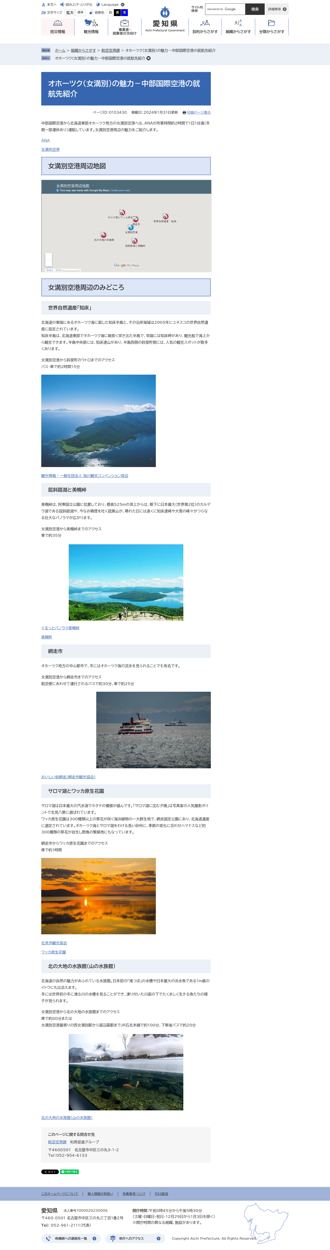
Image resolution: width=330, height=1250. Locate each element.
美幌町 (46, 637)
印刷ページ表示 (199, 112)
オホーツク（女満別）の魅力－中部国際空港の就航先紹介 (100, 58)
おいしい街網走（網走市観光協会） (68, 777)
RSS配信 (161, 1193)
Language (110, 4)
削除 (148, 58)
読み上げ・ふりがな (79, 4)
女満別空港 (50, 149)
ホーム (60, 50)
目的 (205, 32)
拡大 (70, 12)
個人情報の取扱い (100, 1193)
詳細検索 (274, 9)
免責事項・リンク (134, 1193)
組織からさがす (83, 50)
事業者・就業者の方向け (125, 31)
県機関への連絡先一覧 (71, 1238)
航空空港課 (111, 50)
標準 (80, 12)
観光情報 (91, 31)
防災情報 (57, 31)
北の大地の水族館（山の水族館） (67, 1118)
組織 (238, 32)
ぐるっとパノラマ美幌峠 (60, 628)
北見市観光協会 (54, 943)
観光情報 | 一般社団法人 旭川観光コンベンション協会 (84, 476)
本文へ (52, 4)
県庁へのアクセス (131, 1238)
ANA (45, 140)
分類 (272, 32)
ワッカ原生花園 (53, 952)
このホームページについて (59, 1193)
